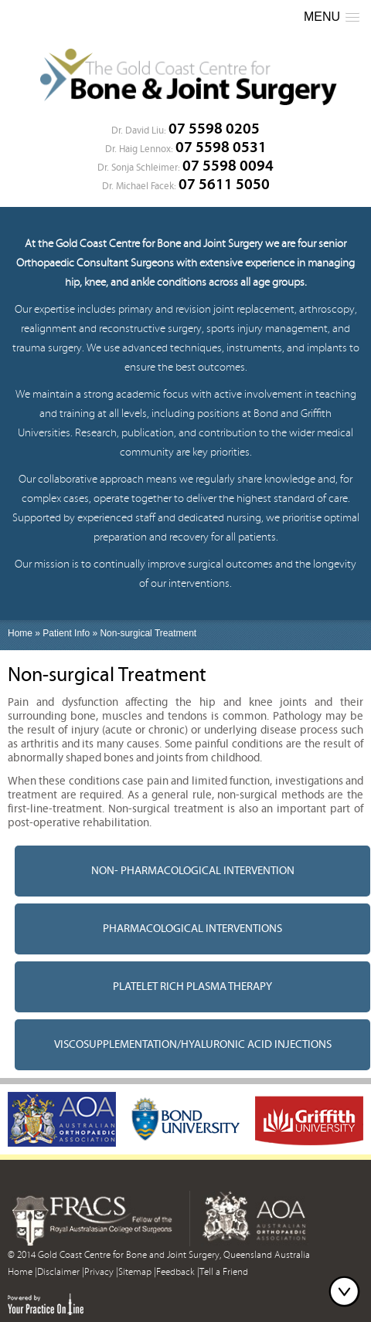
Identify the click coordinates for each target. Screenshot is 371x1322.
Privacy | (101, 1272)
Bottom (347, 1291)
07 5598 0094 (228, 166)
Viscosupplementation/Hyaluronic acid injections (193, 1044)
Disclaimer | (60, 1272)
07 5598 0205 (214, 128)
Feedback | (177, 1272)
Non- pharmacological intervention (192, 870)
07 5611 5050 (224, 184)
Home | (22, 1272)
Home (20, 633)
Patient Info (66, 633)
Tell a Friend (223, 1272)
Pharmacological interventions (192, 928)
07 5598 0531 (221, 147)
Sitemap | (137, 1272)
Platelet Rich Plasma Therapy (192, 986)
